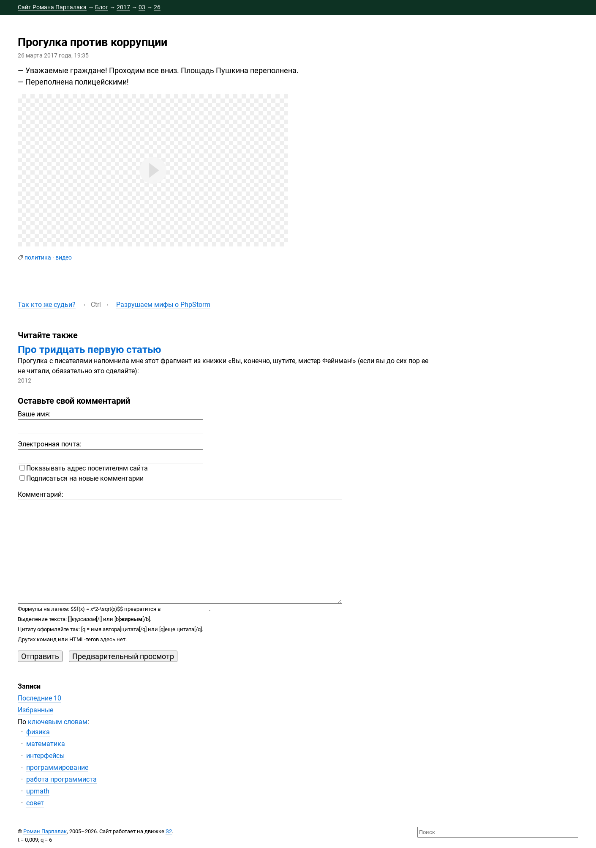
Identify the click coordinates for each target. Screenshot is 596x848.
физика (38, 732)
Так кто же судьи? (47, 305)
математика (45, 744)
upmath (37, 791)
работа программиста (61, 779)
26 (157, 7)
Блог (101, 7)
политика (37, 257)
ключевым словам (57, 722)
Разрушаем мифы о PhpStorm (163, 305)
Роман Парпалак (45, 831)
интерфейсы (45, 756)
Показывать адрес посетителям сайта (83, 468)
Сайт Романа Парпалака (52, 7)
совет (35, 803)
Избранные (35, 710)
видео (63, 257)
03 (142, 7)
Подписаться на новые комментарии (81, 478)
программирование (57, 767)
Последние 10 (39, 698)
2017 (123, 7)
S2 (169, 831)
